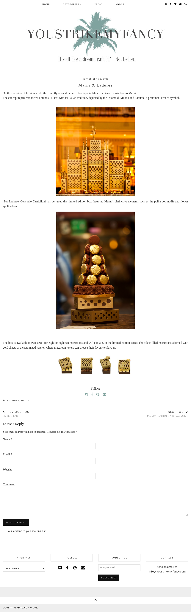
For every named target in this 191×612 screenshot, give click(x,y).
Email (7, 454)
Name (7, 439)
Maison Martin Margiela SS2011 (167, 413)
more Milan (17, 413)
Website (7, 469)
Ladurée (13, 400)
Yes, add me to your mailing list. (24, 531)
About (119, 4)
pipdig (184, 608)
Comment (9, 484)
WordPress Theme (162, 608)
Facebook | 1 (95, 592)
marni (25, 400)
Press (98, 4)
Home (46, 4)
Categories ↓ (72, 4)
